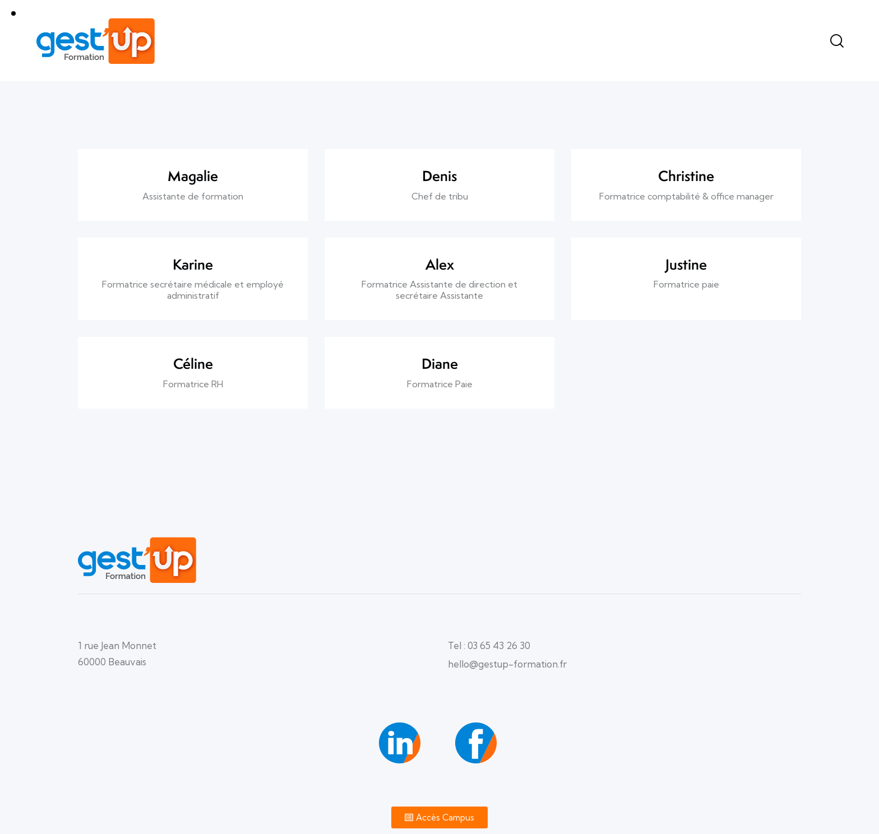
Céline (193, 364)
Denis (439, 176)
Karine (193, 265)
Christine (686, 176)
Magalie (193, 176)
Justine (686, 265)
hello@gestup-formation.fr (507, 664)
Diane (440, 364)
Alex (439, 265)
